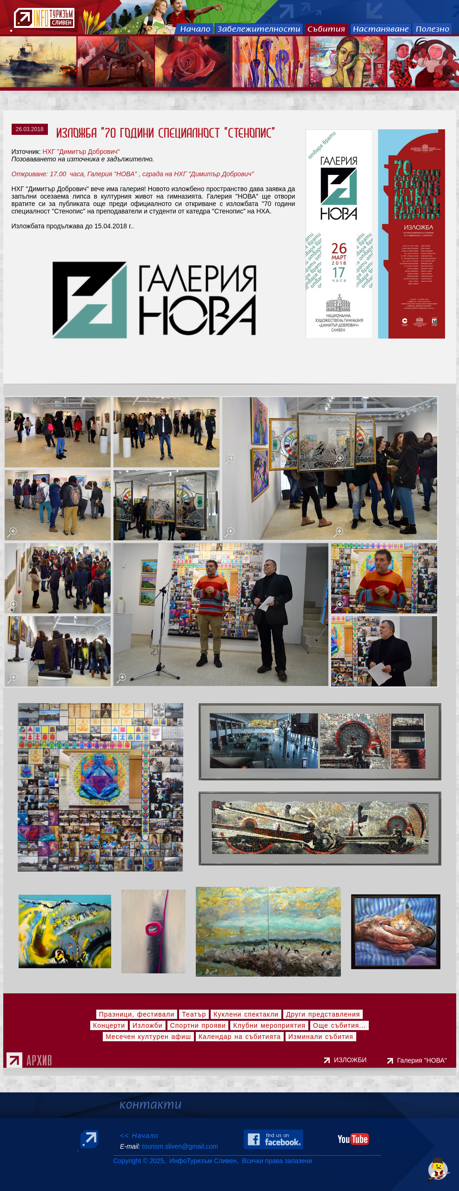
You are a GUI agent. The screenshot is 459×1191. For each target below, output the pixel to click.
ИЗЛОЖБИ (351, 1060)
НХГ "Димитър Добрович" (81, 151)
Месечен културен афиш (148, 1036)
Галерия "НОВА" (423, 1060)
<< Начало (139, 1135)
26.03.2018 (30, 129)
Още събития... (339, 1025)
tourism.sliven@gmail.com (180, 1146)
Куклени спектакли (246, 1014)
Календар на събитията (240, 1036)
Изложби (148, 1025)
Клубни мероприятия (269, 1025)
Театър (194, 1014)
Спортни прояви (198, 1025)
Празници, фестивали (137, 1014)
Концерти (109, 1025)
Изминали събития (320, 1036)
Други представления (323, 1014)
